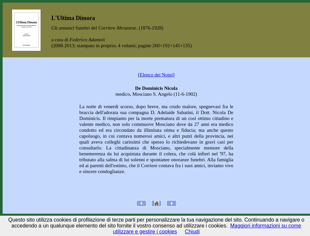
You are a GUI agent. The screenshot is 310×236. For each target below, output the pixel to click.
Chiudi (192, 231)
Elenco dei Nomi (156, 74)
